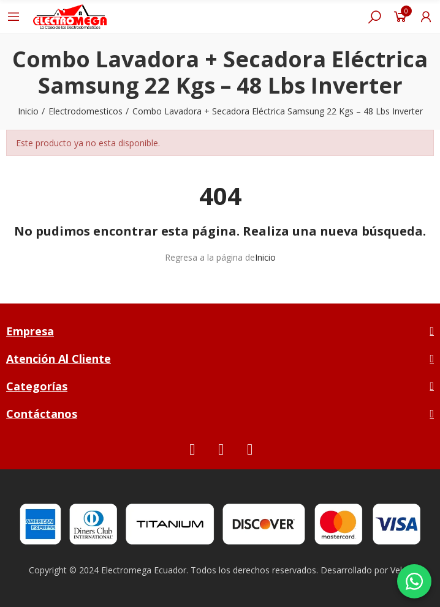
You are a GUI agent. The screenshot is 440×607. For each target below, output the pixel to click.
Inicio (265, 257)
